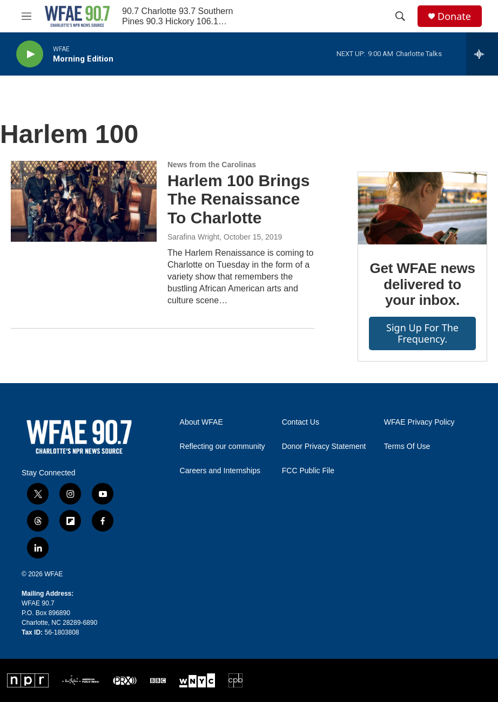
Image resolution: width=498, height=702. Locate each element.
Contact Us (300, 422)
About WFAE (201, 422)
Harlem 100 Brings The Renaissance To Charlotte (238, 199)
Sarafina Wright (193, 237)
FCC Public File (308, 471)
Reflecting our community (222, 446)
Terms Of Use (407, 446)
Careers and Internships (220, 471)
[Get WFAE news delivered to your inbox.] (422, 208)
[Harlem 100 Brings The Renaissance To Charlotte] (84, 201)
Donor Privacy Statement (324, 446)
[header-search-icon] (400, 16)
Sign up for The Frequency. (422, 333)
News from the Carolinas (211, 164)
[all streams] (482, 54)
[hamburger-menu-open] (26, 16)
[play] (29, 54)
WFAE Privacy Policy (419, 422)
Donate (454, 16)
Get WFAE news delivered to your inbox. (422, 284)
